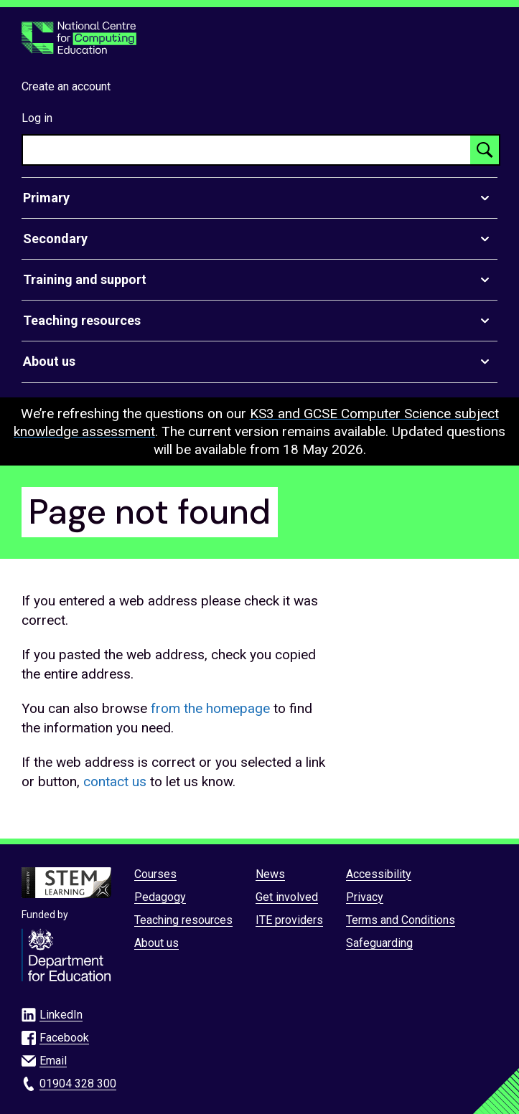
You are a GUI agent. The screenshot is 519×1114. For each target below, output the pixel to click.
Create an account (66, 86)
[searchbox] (246, 150)
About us (156, 943)
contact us (114, 781)
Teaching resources (183, 920)
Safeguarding (379, 943)
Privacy (364, 897)
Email (53, 1060)
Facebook (64, 1037)
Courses (155, 874)
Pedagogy (160, 897)
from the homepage (210, 708)
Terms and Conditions (400, 920)
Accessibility (378, 874)
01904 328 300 (77, 1083)
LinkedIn (61, 1014)
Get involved (287, 897)
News (270, 874)
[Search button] (484, 150)
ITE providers (289, 920)
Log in (37, 118)
